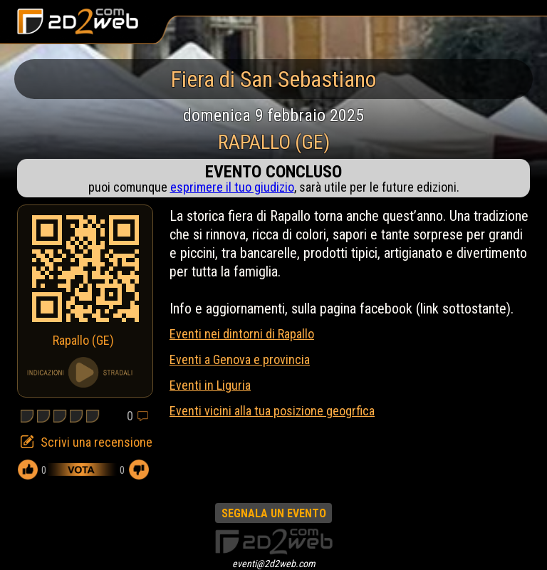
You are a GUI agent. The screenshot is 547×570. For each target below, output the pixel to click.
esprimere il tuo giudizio (232, 187)
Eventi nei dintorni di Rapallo (242, 333)
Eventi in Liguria (210, 385)
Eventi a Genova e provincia (240, 359)
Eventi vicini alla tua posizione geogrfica (272, 410)
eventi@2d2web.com (274, 563)
